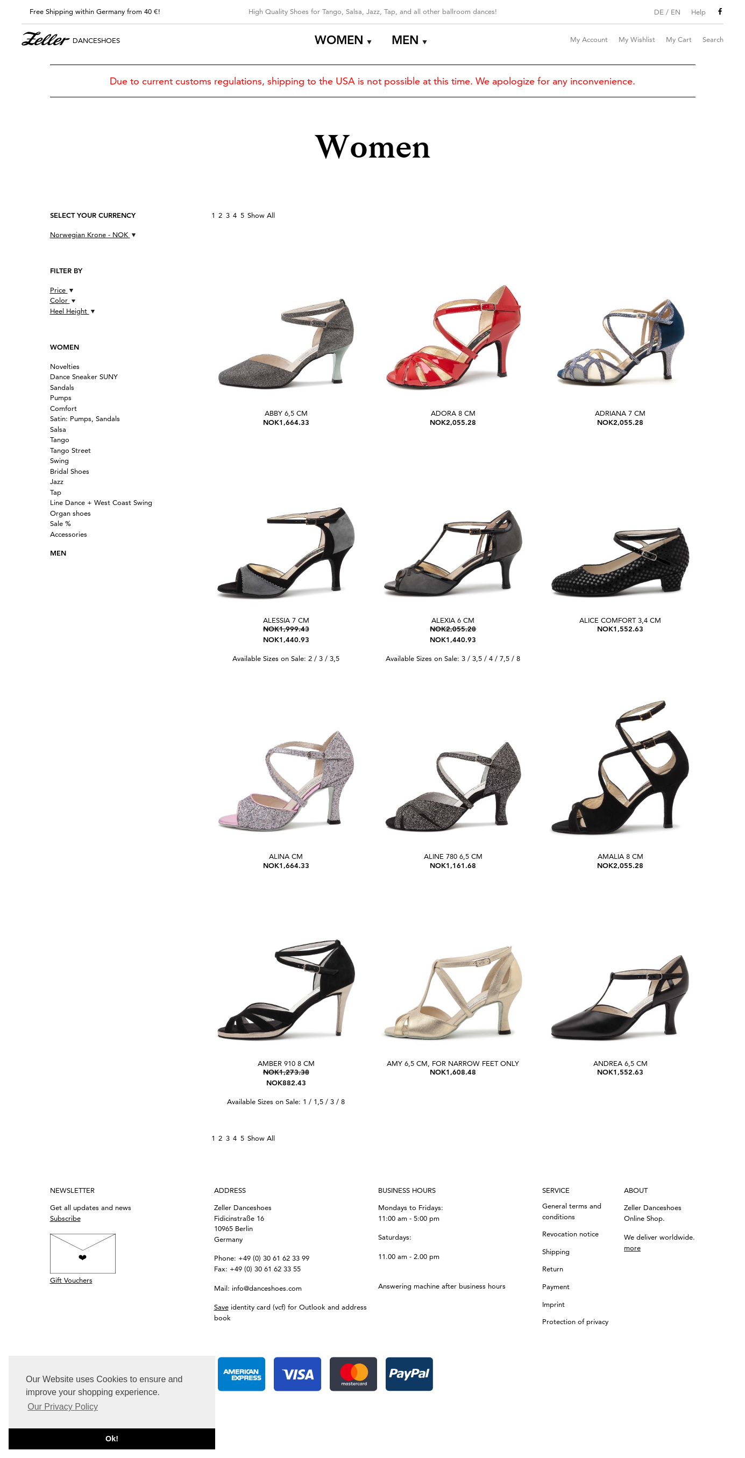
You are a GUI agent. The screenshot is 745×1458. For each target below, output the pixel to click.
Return (552, 1268)
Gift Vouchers (71, 1280)
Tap (55, 492)
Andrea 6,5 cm (620, 1063)
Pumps (61, 397)
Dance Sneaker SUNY (84, 376)
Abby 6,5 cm (286, 413)
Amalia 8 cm (620, 856)
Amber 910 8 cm (286, 1063)
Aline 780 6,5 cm (453, 856)
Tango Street (70, 450)
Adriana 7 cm (620, 413)
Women (339, 40)
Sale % (60, 523)
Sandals (62, 387)
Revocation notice (570, 1233)
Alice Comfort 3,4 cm (620, 620)
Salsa (58, 429)
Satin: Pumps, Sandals (85, 418)
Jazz (56, 481)
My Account (589, 39)
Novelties (65, 366)
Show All (261, 215)
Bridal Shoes (69, 471)
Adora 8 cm (453, 413)
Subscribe (65, 1218)
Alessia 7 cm (286, 620)
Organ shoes (70, 513)
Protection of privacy (575, 1321)
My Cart (679, 39)
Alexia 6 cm (452, 620)
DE (659, 12)
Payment (556, 1286)
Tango (59, 439)
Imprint (553, 1304)
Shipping (556, 1251)
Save (221, 1307)
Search (713, 39)
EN (675, 12)
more (632, 1247)
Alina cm (286, 856)
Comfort (63, 408)
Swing (59, 460)
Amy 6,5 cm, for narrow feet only (453, 1063)
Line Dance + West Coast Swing (101, 502)
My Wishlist (637, 39)
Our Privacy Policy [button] (62, 1406)
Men (405, 40)
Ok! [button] (111, 1438)
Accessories (68, 534)
